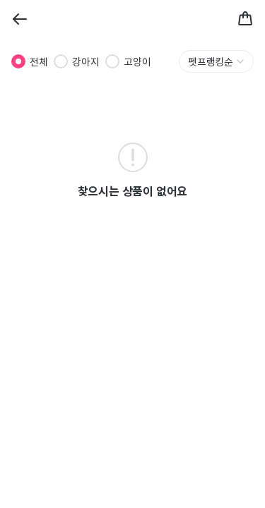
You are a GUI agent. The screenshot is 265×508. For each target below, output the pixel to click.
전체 (39, 61)
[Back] (20, 19)
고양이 (137, 61)
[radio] (18, 61)
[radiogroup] (81, 61)
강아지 (86, 61)
